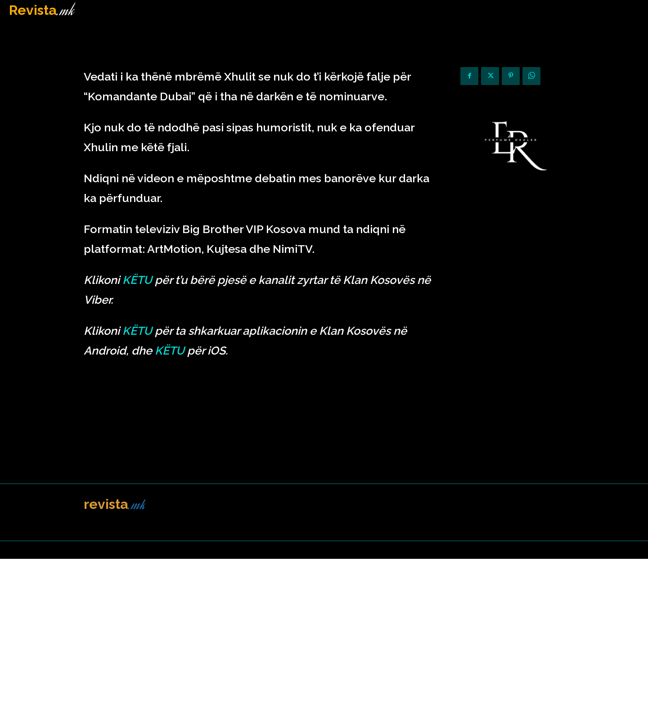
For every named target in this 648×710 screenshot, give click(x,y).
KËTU (137, 280)
